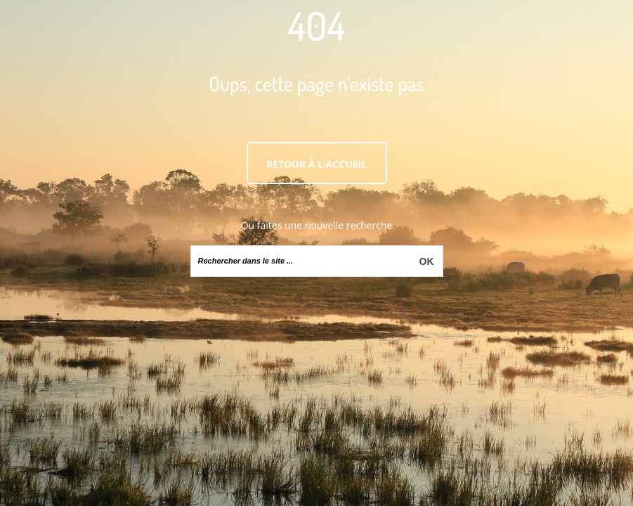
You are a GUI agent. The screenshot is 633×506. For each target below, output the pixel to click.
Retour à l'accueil (316, 164)
